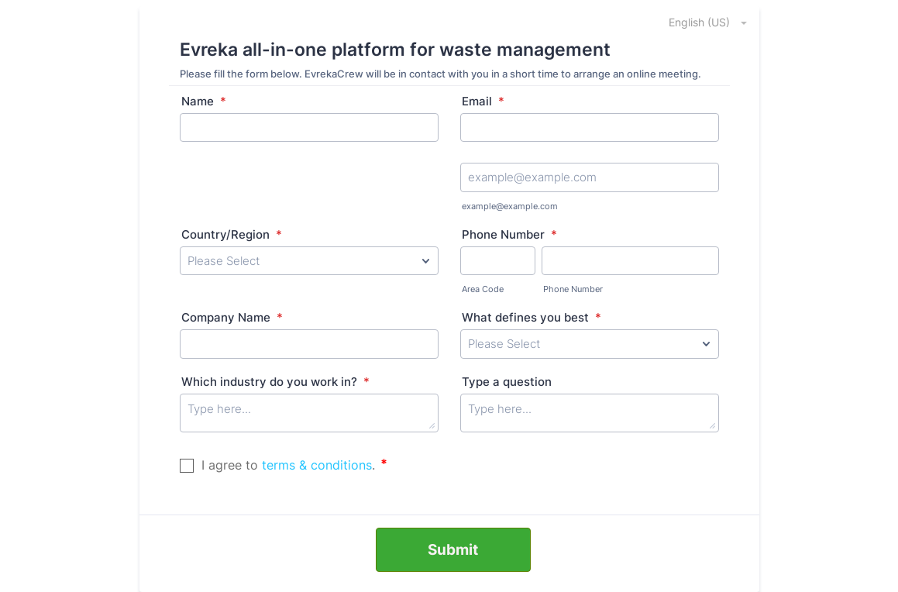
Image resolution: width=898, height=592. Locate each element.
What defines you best (531, 317)
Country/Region (231, 234)
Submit (453, 550)
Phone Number (509, 234)
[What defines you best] (589, 344)
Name (203, 101)
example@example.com (510, 206)
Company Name (232, 317)
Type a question (507, 381)
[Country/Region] (309, 261)
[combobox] (699, 21)
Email (483, 101)
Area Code (483, 289)
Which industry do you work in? (275, 381)
